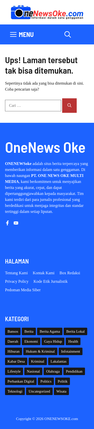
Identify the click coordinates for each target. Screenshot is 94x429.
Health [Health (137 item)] (73, 341)
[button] (67, 34)
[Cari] (69, 105)
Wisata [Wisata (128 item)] (61, 391)
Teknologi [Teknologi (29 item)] (15, 391)
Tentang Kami (16, 273)
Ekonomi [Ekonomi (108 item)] (31, 341)
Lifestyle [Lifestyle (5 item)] (14, 371)
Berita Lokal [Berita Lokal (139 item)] (75, 331)
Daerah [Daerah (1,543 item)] (13, 341)
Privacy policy (17, 281)
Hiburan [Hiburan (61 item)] (14, 351)
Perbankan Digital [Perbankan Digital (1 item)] (21, 381)
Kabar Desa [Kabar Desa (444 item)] (16, 361)
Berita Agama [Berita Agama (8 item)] (50, 331)
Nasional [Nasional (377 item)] (33, 371)
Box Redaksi (70, 273)
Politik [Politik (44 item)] (62, 381)
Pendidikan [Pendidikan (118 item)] (74, 371)
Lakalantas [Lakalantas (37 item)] (58, 361)
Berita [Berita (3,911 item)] (28, 331)
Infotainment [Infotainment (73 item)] (70, 351)
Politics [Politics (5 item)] (45, 381)
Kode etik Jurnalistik (51, 281)
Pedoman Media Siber (23, 290)
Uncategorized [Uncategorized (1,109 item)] (39, 391)
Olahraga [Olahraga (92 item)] (53, 371)
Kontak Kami (44, 273)
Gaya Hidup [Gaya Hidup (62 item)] (53, 341)
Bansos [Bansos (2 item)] (13, 331)
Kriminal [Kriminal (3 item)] (37, 361)
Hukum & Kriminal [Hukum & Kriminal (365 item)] (40, 351)
